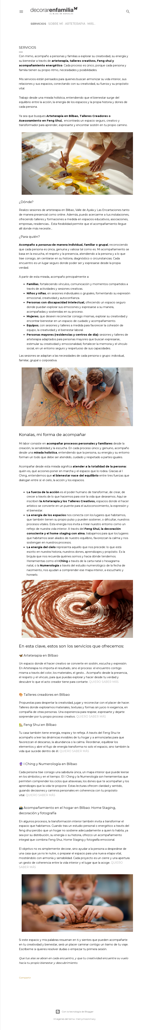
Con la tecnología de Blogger (74, 1011)
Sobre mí (55, 23)
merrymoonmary (86, 1018)
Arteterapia (75, 23)
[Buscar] (128, 10)
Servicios (38, 23)
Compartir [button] (25, 977)
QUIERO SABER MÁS (104, 682)
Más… (91, 23)
